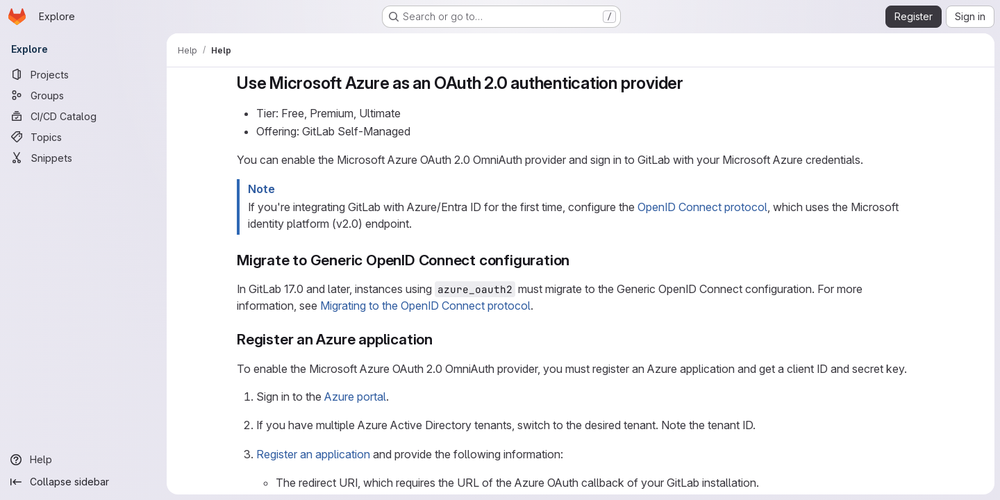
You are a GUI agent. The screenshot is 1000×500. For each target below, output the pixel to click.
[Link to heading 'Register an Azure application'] (441, 339)
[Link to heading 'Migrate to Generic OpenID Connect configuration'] (577, 260)
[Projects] (83, 74)
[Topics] (83, 137)
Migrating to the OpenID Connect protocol (425, 305)
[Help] (83, 459)
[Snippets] (83, 157)
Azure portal (355, 396)
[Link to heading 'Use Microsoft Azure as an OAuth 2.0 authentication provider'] (692, 83)
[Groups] (83, 95)
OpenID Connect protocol (702, 207)
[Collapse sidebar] (83, 482)
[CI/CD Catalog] (83, 116)
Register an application (313, 454)
